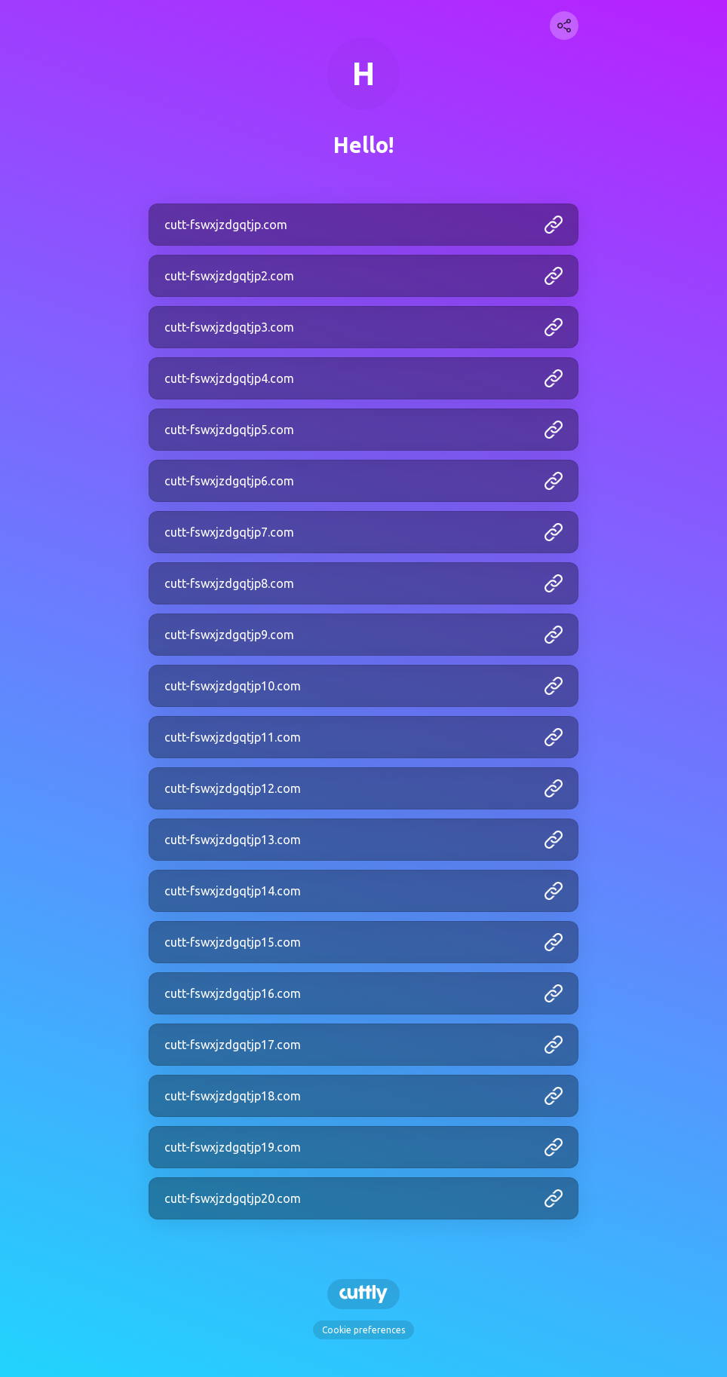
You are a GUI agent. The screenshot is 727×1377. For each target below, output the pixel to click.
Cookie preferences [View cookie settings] (363, 1330)
